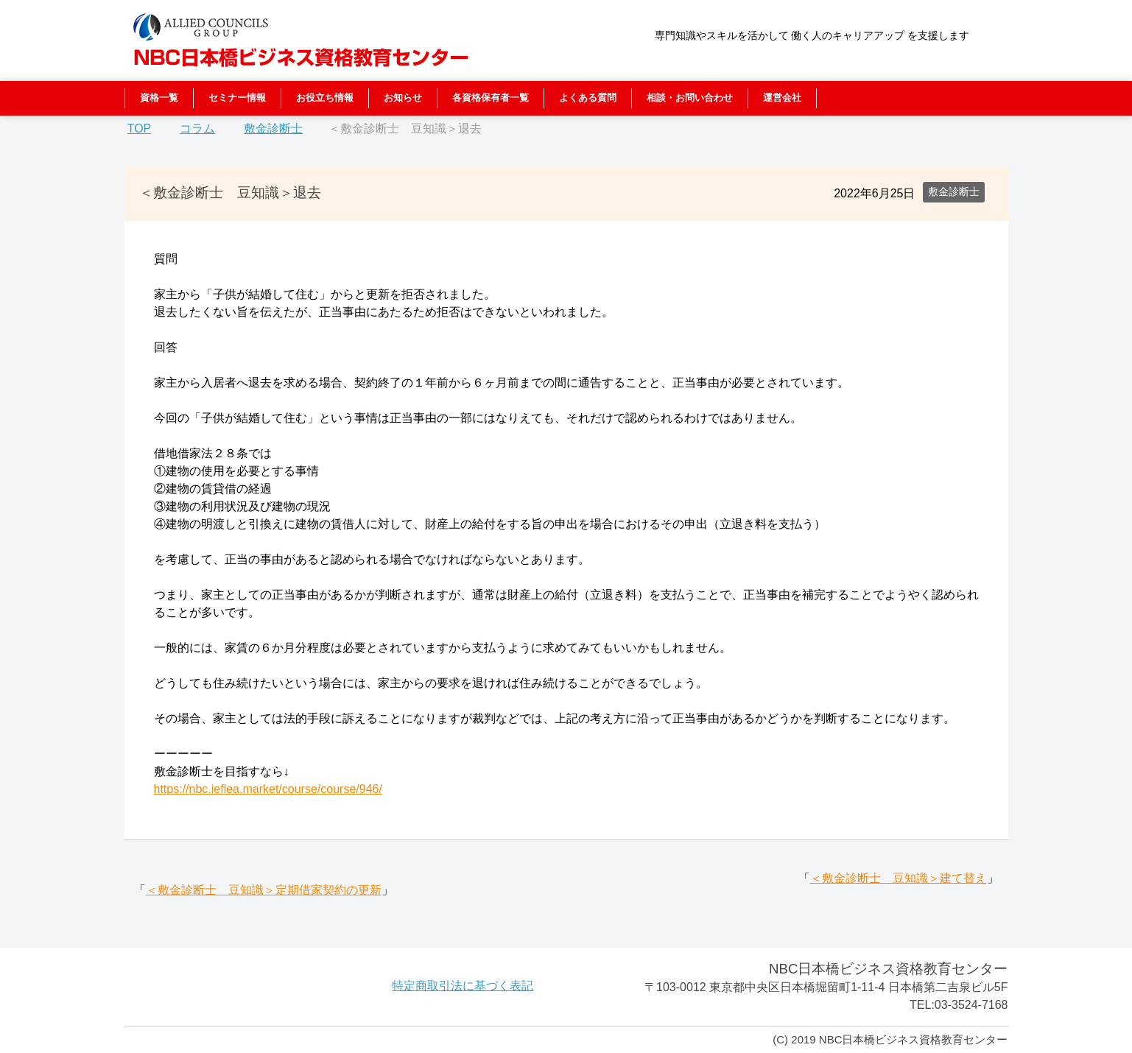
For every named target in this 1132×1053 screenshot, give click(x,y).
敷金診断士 (954, 191)
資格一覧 (159, 97)
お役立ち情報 (325, 97)
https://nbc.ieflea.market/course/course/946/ (268, 789)
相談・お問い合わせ (690, 97)
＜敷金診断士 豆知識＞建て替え (898, 878)
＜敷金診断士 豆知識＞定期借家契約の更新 (264, 890)
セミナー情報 (237, 97)
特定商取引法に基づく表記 (462, 985)
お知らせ (403, 97)
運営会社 (782, 97)
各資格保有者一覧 (490, 97)
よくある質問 (587, 97)
